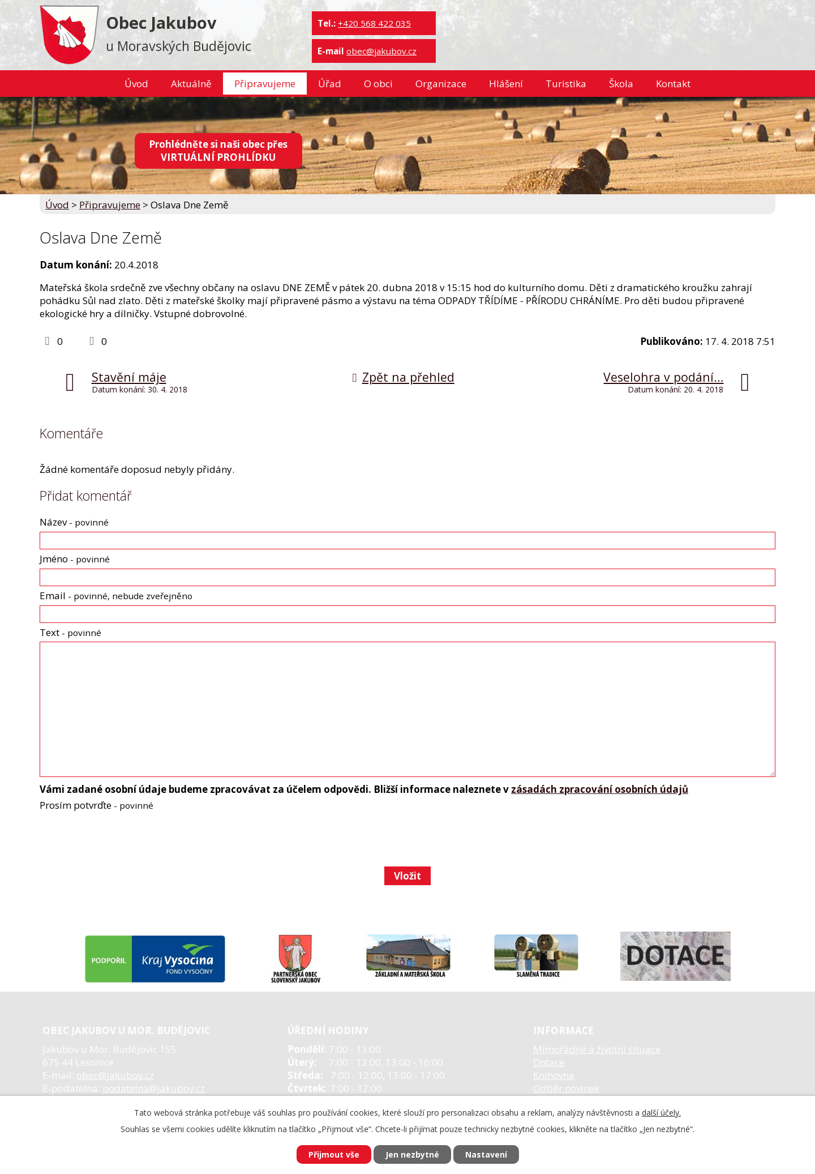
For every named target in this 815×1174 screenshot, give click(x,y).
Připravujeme (264, 83)
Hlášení (506, 83)
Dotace (548, 1062)
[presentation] (125, 839)
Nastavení (486, 1154)
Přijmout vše (333, 1154)
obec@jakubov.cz (381, 51)
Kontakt (673, 83)
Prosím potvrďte (96, 805)
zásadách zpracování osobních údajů (599, 789)
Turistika (566, 83)
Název (74, 521)
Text (70, 632)
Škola (621, 83)
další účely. (661, 1112)
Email (116, 595)
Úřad (329, 83)
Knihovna (553, 1075)
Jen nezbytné (412, 1154)
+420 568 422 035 (374, 23)
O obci (378, 83)
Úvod (136, 83)
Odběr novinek (566, 1088)
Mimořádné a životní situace (596, 1049)
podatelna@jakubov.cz (153, 1088)
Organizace (440, 83)
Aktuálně (191, 83)
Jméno (75, 558)
